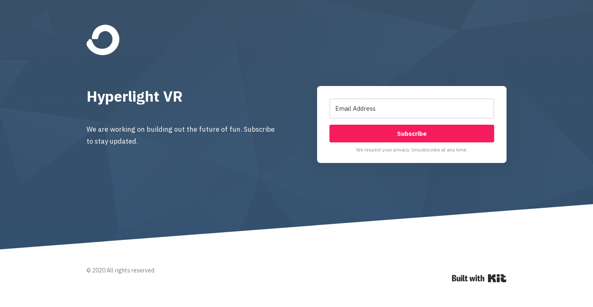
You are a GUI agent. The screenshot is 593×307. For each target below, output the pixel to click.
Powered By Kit (479, 278)
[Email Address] (411, 108)
